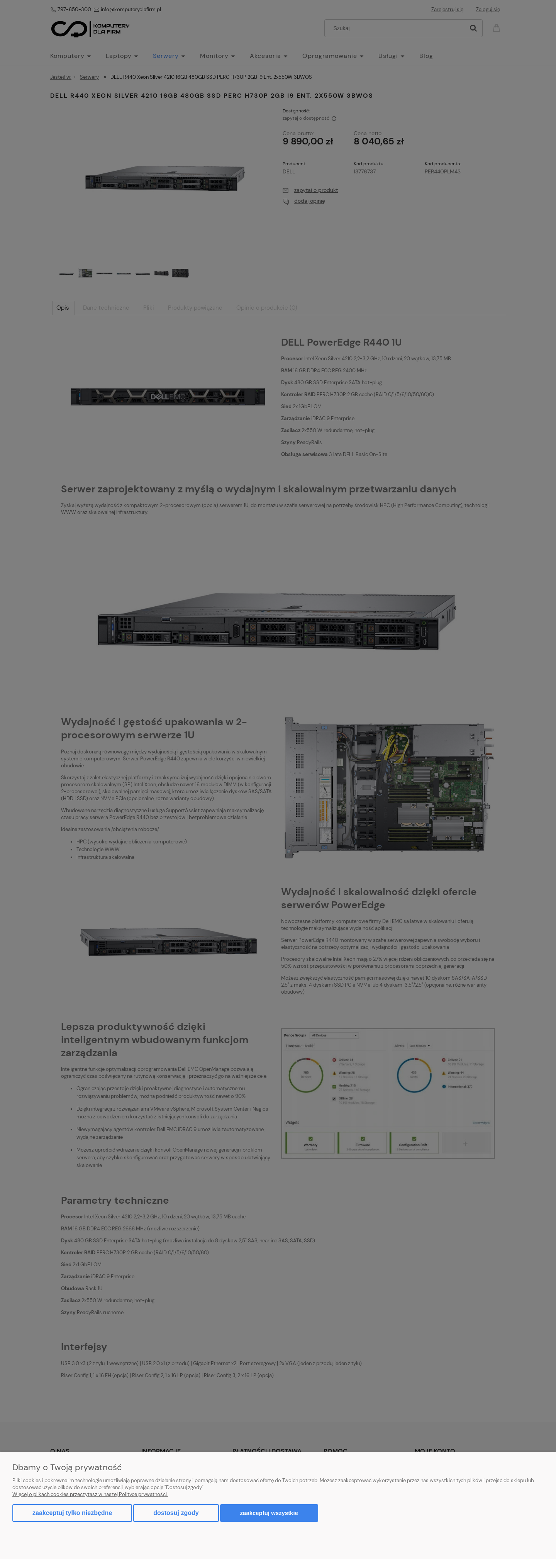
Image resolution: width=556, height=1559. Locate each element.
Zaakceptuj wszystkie (269, 1513)
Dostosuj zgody (175, 1513)
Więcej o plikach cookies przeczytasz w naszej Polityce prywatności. (90, 1494)
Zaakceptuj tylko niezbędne (72, 1513)
